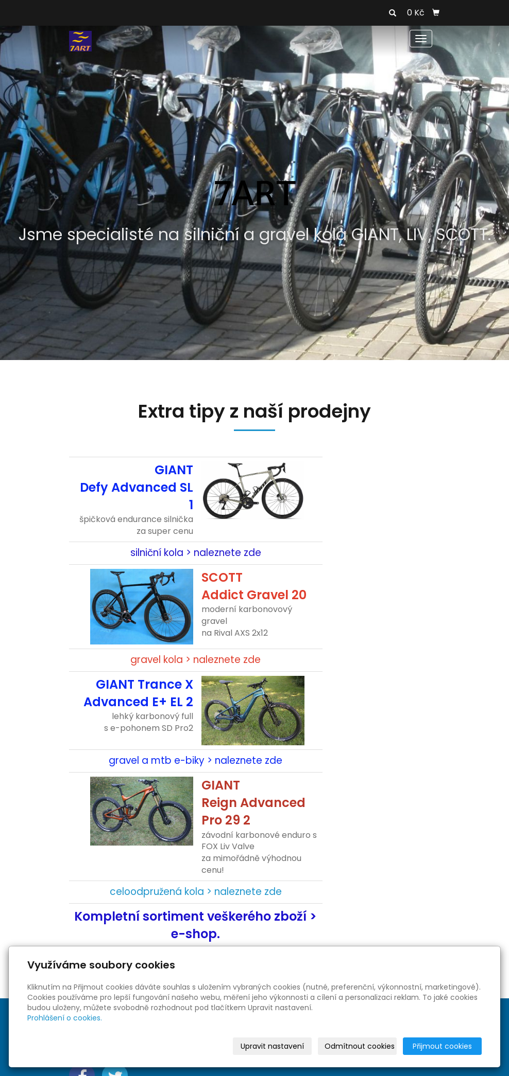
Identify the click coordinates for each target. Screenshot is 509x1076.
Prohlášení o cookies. (64, 1018)
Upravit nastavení (272, 1046)
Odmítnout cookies (360, 1046)
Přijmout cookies (442, 1046)
